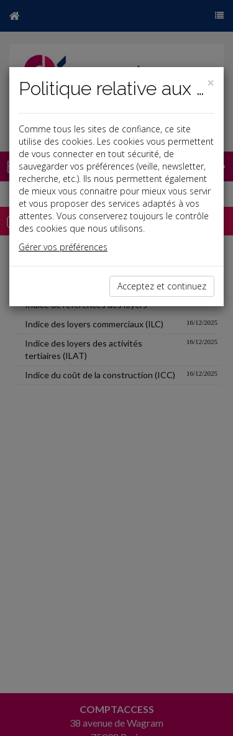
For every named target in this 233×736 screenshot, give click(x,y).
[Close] (210, 82)
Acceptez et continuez (161, 286)
